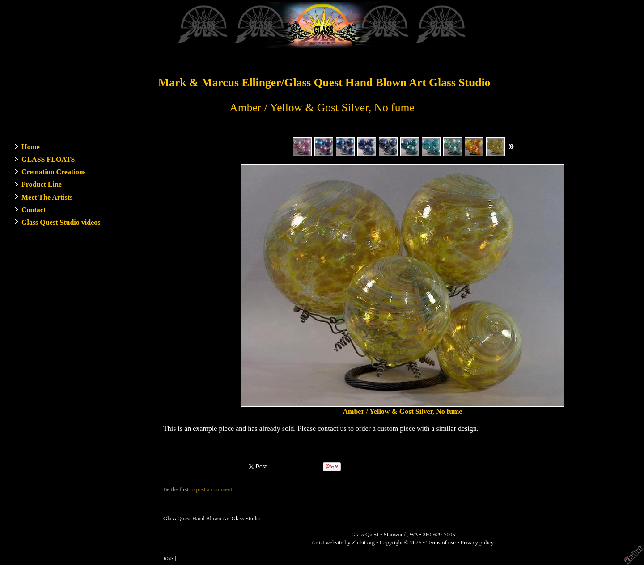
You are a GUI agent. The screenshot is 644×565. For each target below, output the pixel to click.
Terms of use (441, 543)
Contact (33, 210)
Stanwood (395, 534)
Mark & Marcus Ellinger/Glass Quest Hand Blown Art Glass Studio (324, 82)
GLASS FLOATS (48, 159)
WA (413, 534)
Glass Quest (365, 534)
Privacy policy (477, 543)
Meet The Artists (46, 197)
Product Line (41, 184)
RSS (168, 558)
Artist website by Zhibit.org (343, 543)
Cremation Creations (53, 172)
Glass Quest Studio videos (60, 222)
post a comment (214, 489)
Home (30, 147)
